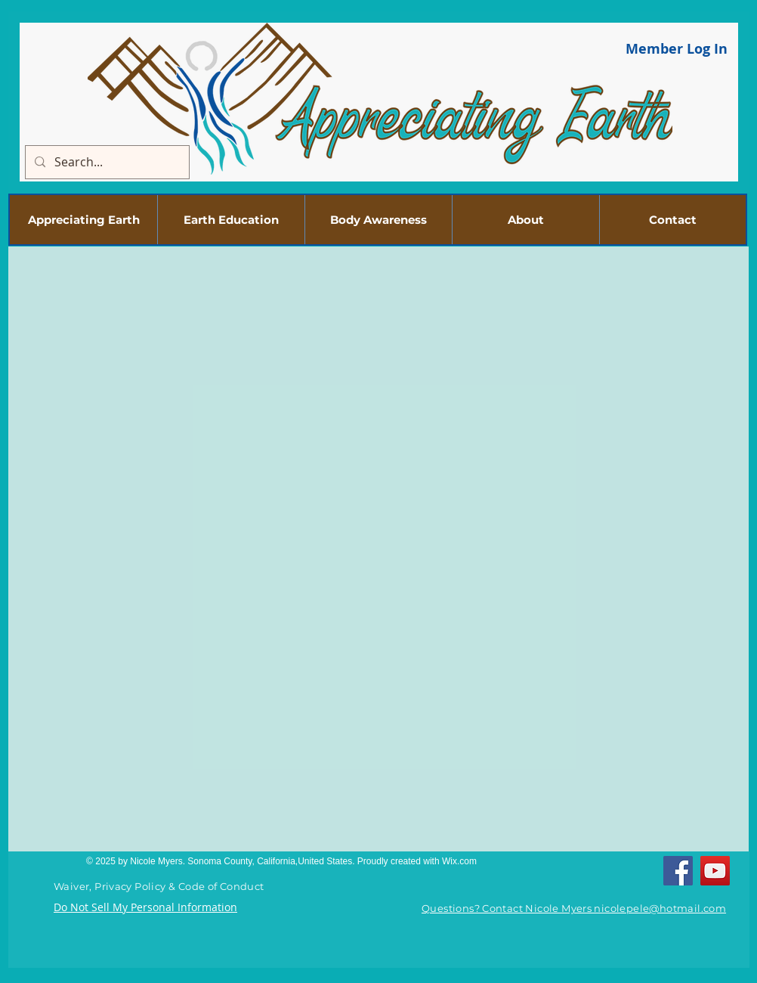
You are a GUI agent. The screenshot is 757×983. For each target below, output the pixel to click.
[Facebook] (678, 870)
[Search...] (105, 162)
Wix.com (459, 861)
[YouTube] (715, 870)
